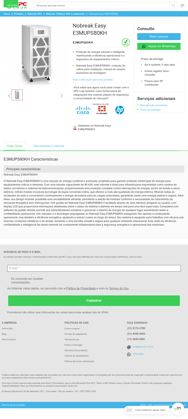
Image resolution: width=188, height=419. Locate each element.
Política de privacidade (13, 411)
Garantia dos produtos (76, 357)
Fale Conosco (9, 346)
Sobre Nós (7, 335)
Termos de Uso (119, 295)
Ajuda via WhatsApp (159, 53)
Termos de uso (72, 346)
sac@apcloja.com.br (143, 353)
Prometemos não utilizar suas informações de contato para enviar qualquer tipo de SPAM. (58, 319)
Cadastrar (94, 307)
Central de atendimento (77, 362)
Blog (4, 340)
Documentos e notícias (49, 152)
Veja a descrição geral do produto (93, 86)
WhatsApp (138, 360)
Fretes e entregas (73, 351)
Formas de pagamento (76, 340)
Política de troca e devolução (79, 368)
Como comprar (72, 335)
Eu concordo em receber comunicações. (33, 285)
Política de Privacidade (81, 295)
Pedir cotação (159, 43)
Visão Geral (14, 152)
